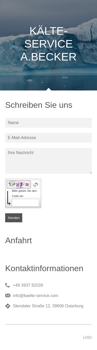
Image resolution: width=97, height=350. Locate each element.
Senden (14, 218)
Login (87, 337)
